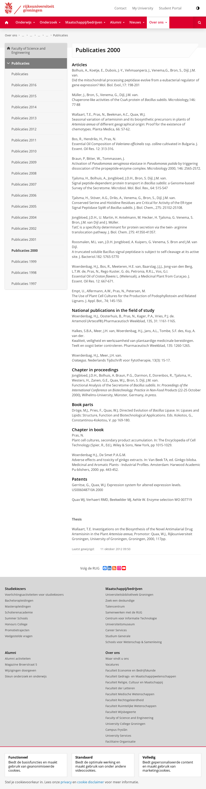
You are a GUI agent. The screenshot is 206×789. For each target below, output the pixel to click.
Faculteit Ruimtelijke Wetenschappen (130, 706)
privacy (66, 782)
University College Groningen (125, 724)
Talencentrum (115, 606)
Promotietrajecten (17, 630)
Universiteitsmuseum (120, 624)
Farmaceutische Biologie (47, 35)
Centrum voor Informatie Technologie (131, 618)
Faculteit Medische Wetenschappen (129, 694)
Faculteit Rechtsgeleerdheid (124, 700)
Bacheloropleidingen (19, 600)
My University (142, 8)
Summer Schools (16, 618)
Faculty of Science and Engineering (23, 35)
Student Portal (170, 8)
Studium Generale (117, 636)
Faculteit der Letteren (120, 688)
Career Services (116, 630)
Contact (120, 8)
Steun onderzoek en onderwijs (26, 676)
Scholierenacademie (19, 612)
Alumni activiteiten (18, 658)
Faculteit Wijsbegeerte (120, 712)
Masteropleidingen (18, 606)
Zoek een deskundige (120, 600)
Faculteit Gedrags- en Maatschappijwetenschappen (140, 676)
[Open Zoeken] (199, 22)
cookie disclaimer (90, 782)
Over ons (11, 35)
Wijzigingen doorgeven (20, 670)
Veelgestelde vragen (19, 636)
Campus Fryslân (116, 730)
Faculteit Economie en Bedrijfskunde (130, 670)
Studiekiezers (15, 589)
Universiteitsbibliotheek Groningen (129, 595)
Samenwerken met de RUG (123, 612)
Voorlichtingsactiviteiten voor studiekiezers (34, 595)
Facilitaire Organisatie (120, 741)
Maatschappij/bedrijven (123, 589)
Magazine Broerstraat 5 (21, 664)
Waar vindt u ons (117, 658)
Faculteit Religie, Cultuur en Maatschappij (134, 682)
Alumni (10, 653)
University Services (118, 736)
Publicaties (60, 35)
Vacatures (112, 664)
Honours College (16, 624)
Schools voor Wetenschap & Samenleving (133, 642)
